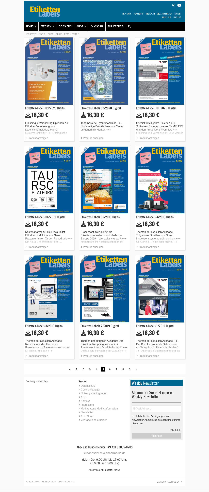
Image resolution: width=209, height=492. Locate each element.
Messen (46, 26)
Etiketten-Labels (35, 34)
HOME (29, 26)
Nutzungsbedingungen (94, 393)
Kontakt (178, 13)
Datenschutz (88, 385)
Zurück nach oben (168, 482)
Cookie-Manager (90, 389)
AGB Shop (87, 416)
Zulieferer (115, 26)
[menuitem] (31, 26)
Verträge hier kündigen (94, 420)
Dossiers (65, 26)
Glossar (97, 26)
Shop (79, 26)
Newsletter (138, 13)
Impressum (166, 17)
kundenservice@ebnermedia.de (104, 453)
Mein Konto (126, 13)
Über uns (177, 17)
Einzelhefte (62, 34)
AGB (83, 397)
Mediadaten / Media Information (159, 13)
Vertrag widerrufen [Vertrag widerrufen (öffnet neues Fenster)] (37, 381)
